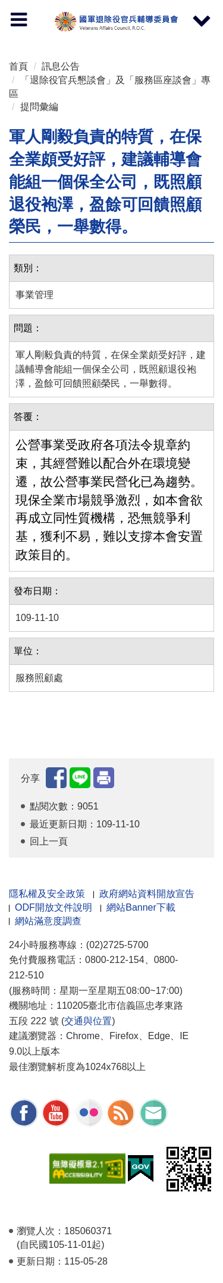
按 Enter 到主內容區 (53, 8)
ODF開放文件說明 (53, 907)
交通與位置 (88, 1021)
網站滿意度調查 (48, 921)
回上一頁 (49, 841)
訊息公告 (61, 66)
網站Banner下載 (140, 907)
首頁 (18, 66)
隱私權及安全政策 (47, 894)
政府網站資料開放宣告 (146, 894)
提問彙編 (39, 107)
